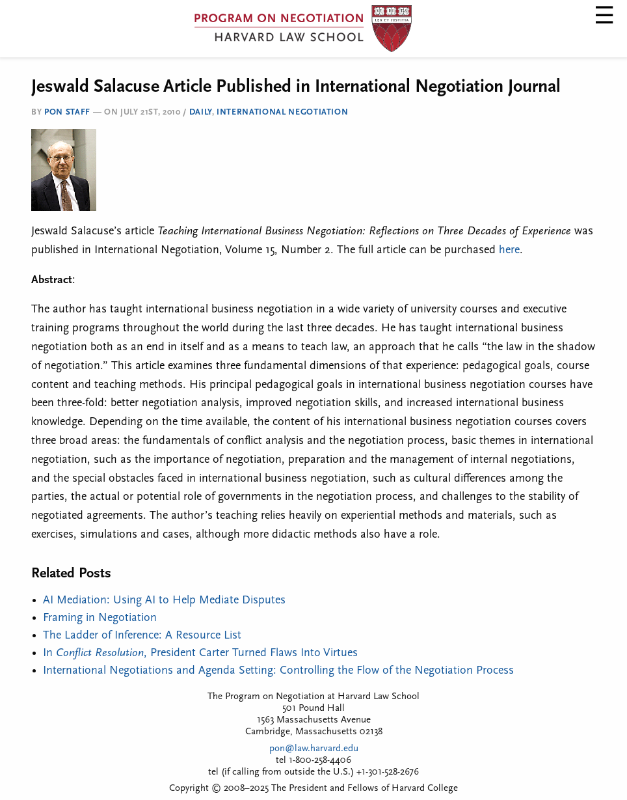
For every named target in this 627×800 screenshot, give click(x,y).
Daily (200, 112)
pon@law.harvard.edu (313, 749)
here (509, 250)
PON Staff (67, 112)
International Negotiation (282, 112)
